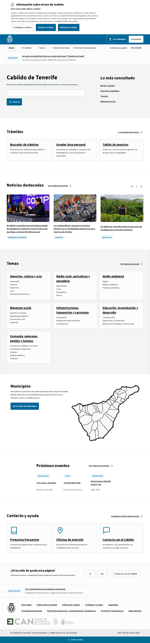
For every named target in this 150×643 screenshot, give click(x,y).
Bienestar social (20, 308)
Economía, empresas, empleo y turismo (24, 338)
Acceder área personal (70, 144)
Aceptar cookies (46, 27)
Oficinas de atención (69, 540)
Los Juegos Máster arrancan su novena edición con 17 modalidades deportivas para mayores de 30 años (74, 228)
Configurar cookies (22, 27)
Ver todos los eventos (99, 465)
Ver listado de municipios (25, 406)
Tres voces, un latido (46, 482)
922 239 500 (136, 47)
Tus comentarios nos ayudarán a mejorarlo (45, 589)
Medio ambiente (113, 276)
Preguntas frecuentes (24, 540)
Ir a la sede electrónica (128, 132)
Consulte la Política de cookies (66, 21)
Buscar (14, 101)
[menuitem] (11, 48)
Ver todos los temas (129, 264)
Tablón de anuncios (115, 144)
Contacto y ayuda (118, 47)
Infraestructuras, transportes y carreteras (72, 310)
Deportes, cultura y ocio (26, 276)
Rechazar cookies (68, 27)
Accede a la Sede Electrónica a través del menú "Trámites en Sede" (53, 56)
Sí (90, 573)
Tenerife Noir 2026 (71, 482)
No (102, 573)
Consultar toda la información (125, 516)
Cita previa (136, 39)
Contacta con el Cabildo (118, 540)
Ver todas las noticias (58, 185)
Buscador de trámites (24, 144)
